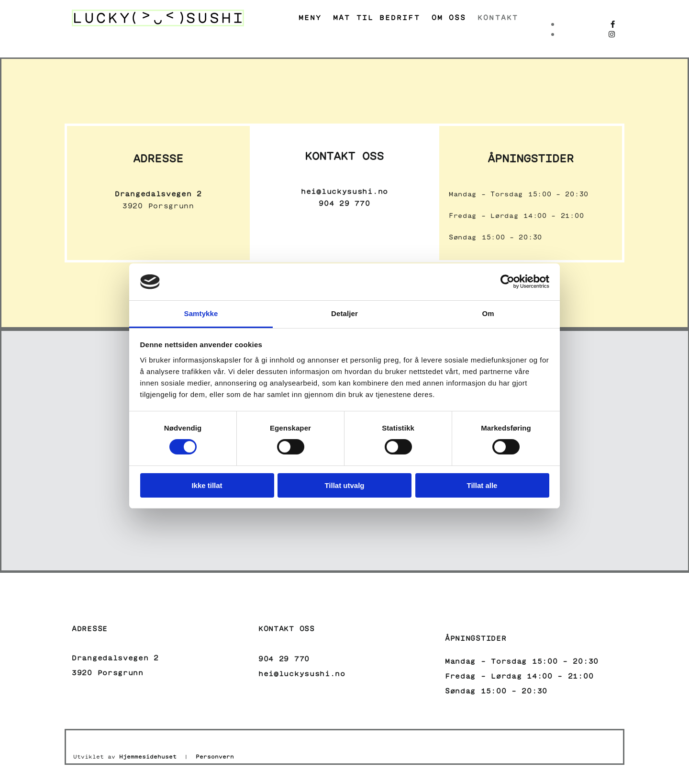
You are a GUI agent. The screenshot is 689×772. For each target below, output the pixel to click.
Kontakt (498, 17)
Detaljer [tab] (344, 313)
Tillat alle (482, 485)
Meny (310, 17)
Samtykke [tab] (201, 313)
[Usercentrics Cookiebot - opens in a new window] (507, 281)
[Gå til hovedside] (158, 23)
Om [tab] (488, 313)
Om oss (449, 17)
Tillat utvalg (344, 485)
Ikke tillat (206, 485)
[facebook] (613, 24)
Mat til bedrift (376, 17)
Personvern (215, 756)
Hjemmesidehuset (148, 756)
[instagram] (612, 34)
